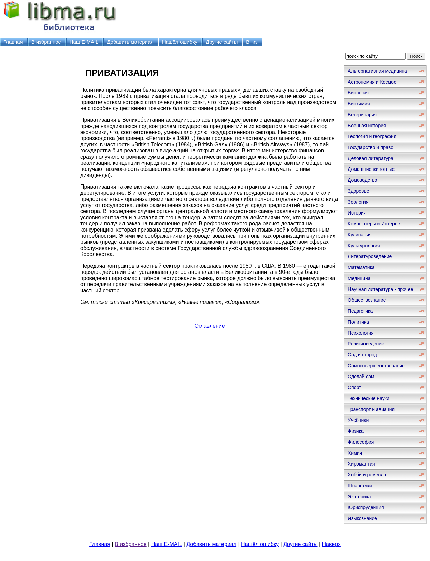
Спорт (354, 387)
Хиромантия (361, 464)
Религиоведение (366, 343)
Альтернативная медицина (377, 71)
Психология (361, 333)
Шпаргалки (360, 485)
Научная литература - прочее (380, 289)
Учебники (358, 420)
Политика (358, 322)
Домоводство (362, 180)
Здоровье (358, 191)
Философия (361, 442)
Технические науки (368, 398)
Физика (356, 431)
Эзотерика (359, 496)
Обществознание (367, 300)
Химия (355, 453)
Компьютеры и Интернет (375, 223)
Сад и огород (362, 354)
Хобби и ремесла (367, 474)
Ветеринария (362, 114)
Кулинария (360, 234)
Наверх (331, 544)
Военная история (367, 125)
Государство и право (370, 147)
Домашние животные (371, 169)
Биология (358, 92)
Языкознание (362, 518)
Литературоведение (370, 256)
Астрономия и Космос (372, 82)
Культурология (364, 245)
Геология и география (372, 136)
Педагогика (360, 311)
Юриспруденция (366, 507)
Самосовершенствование (376, 365)
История (357, 213)
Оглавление (209, 326)
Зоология (358, 202)
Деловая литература (370, 158)
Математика (361, 267)
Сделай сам (361, 376)
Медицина (359, 278)
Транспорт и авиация (371, 409)
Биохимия (359, 103)
